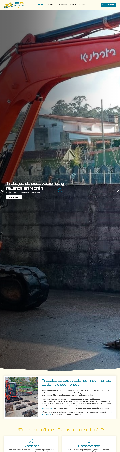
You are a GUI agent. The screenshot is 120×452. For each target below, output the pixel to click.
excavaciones (47, 408)
